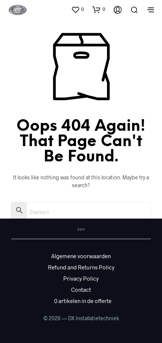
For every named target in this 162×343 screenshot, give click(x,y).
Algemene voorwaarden (81, 256)
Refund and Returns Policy (81, 267)
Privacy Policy (81, 278)
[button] (77, 9)
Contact (81, 289)
